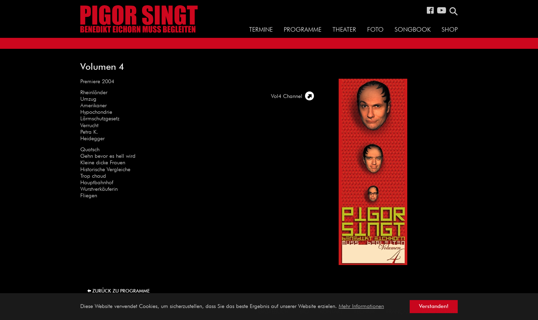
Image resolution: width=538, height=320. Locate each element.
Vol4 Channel (286, 96)
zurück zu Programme (121, 291)
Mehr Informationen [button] (361, 306)
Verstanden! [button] (433, 306)
